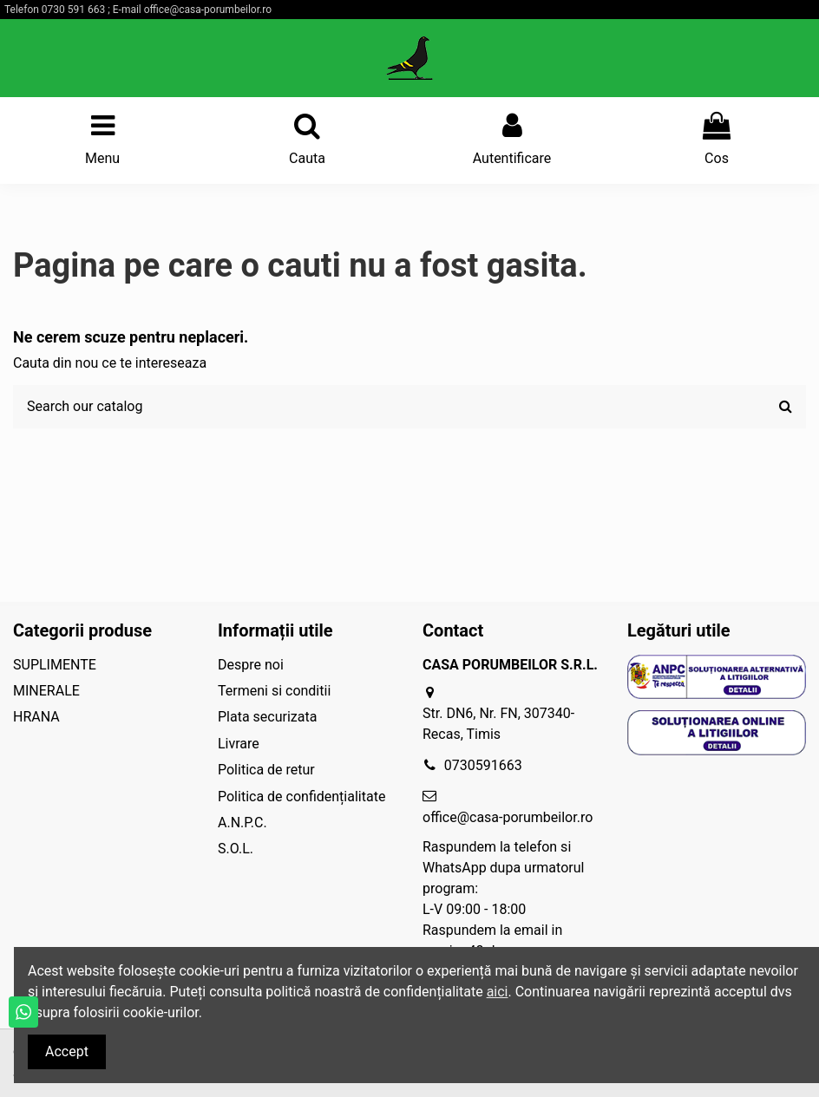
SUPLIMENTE (54, 664)
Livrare (238, 743)
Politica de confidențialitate (301, 796)
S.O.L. (235, 848)
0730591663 (483, 765)
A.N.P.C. (242, 822)
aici (497, 991)
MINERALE (46, 690)
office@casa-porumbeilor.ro (208, 9)
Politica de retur (266, 769)
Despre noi (251, 664)
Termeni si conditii (274, 690)
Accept (66, 1051)
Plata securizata (267, 716)
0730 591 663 (73, 9)
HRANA (36, 716)
